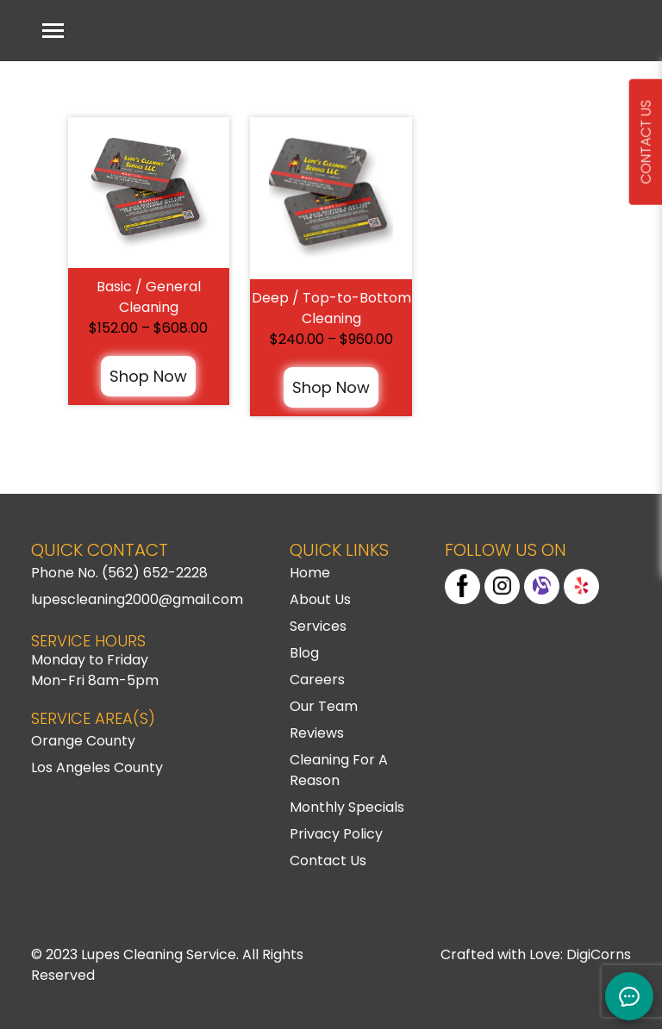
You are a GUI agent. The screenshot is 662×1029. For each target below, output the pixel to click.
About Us (320, 599)
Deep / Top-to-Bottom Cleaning (331, 308)
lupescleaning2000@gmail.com (137, 599)
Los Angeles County (97, 767)
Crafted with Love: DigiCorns (535, 954)
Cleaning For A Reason (339, 770)
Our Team (324, 706)
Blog (304, 653)
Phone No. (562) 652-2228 (119, 573)
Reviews (317, 733)
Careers (317, 679)
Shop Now (148, 376)
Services (318, 626)
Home (310, 573)
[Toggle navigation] (53, 31)
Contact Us (328, 860)
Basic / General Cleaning (149, 297)
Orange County (83, 741)
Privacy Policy (336, 834)
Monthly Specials (347, 807)
